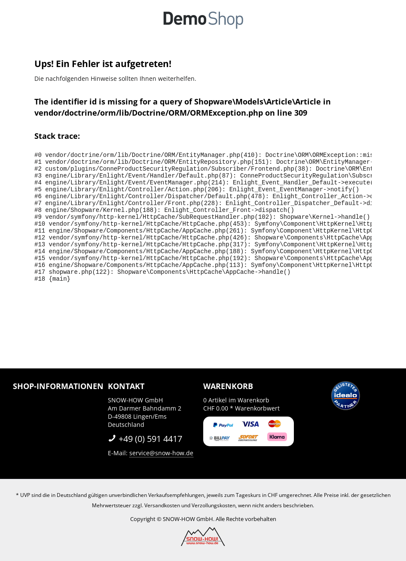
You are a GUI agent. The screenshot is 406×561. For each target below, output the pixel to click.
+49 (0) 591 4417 (145, 439)
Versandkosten (162, 505)
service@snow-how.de (161, 453)
